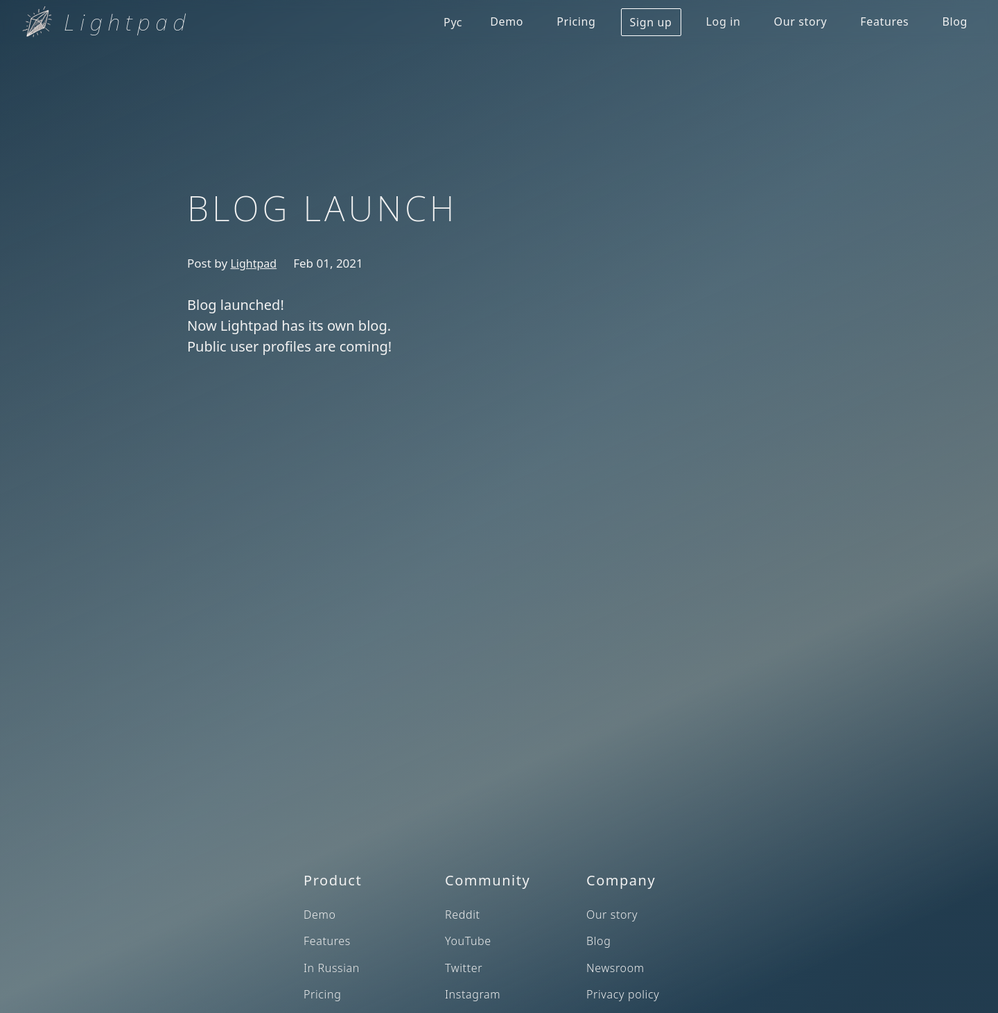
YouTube (468, 941)
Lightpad (253, 263)
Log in (723, 21)
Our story (801, 21)
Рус (453, 22)
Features (884, 21)
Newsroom (615, 968)
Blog (955, 21)
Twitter (463, 968)
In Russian (332, 968)
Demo (506, 21)
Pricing (576, 21)
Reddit (462, 914)
